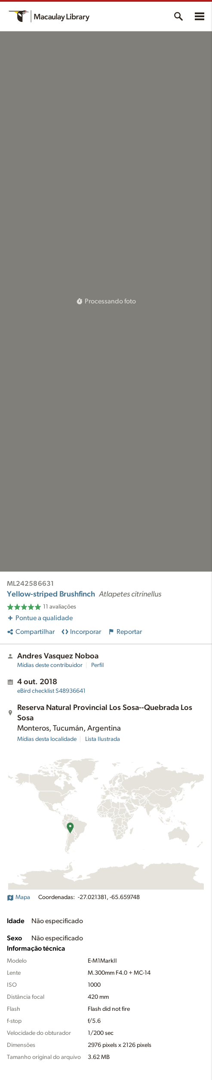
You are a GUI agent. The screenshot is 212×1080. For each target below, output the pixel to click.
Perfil (97, 665)
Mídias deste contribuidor (50, 665)
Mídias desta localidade (47, 739)
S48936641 (51, 691)
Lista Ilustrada (102, 739)
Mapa (18, 897)
